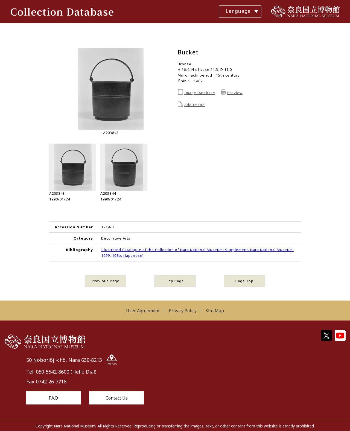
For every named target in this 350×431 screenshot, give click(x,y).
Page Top (244, 280)
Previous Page (105, 280)
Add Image (194, 104)
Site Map (215, 311)
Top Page (175, 280)
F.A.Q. (54, 398)
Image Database (199, 92)
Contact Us (117, 398)
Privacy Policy (183, 311)
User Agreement (143, 311)
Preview (235, 92)
